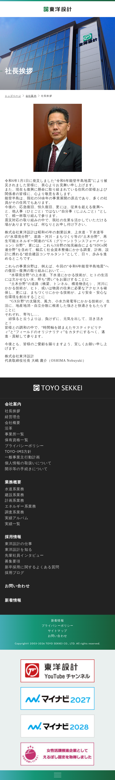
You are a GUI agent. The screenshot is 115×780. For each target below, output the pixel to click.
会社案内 (31, 95)
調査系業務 (14, 512)
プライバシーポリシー (24, 446)
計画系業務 (14, 500)
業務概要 (13, 482)
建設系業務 (14, 495)
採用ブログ (14, 572)
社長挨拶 (12, 411)
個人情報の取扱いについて (28, 463)
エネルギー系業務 (20, 506)
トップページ (13, 95)
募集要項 (12, 561)
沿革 (9, 428)
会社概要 (12, 423)
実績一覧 (12, 524)
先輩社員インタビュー (24, 555)
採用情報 (13, 537)
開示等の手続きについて (26, 469)
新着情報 (13, 600)
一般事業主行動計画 (22, 457)
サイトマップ (57, 630)
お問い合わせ (17, 586)
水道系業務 (14, 489)
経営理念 (12, 417)
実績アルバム (16, 518)
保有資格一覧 (16, 440)
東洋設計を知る (18, 549)
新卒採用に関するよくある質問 (32, 567)
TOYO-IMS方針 (18, 451)
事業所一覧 (14, 434)
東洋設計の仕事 (18, 544)
